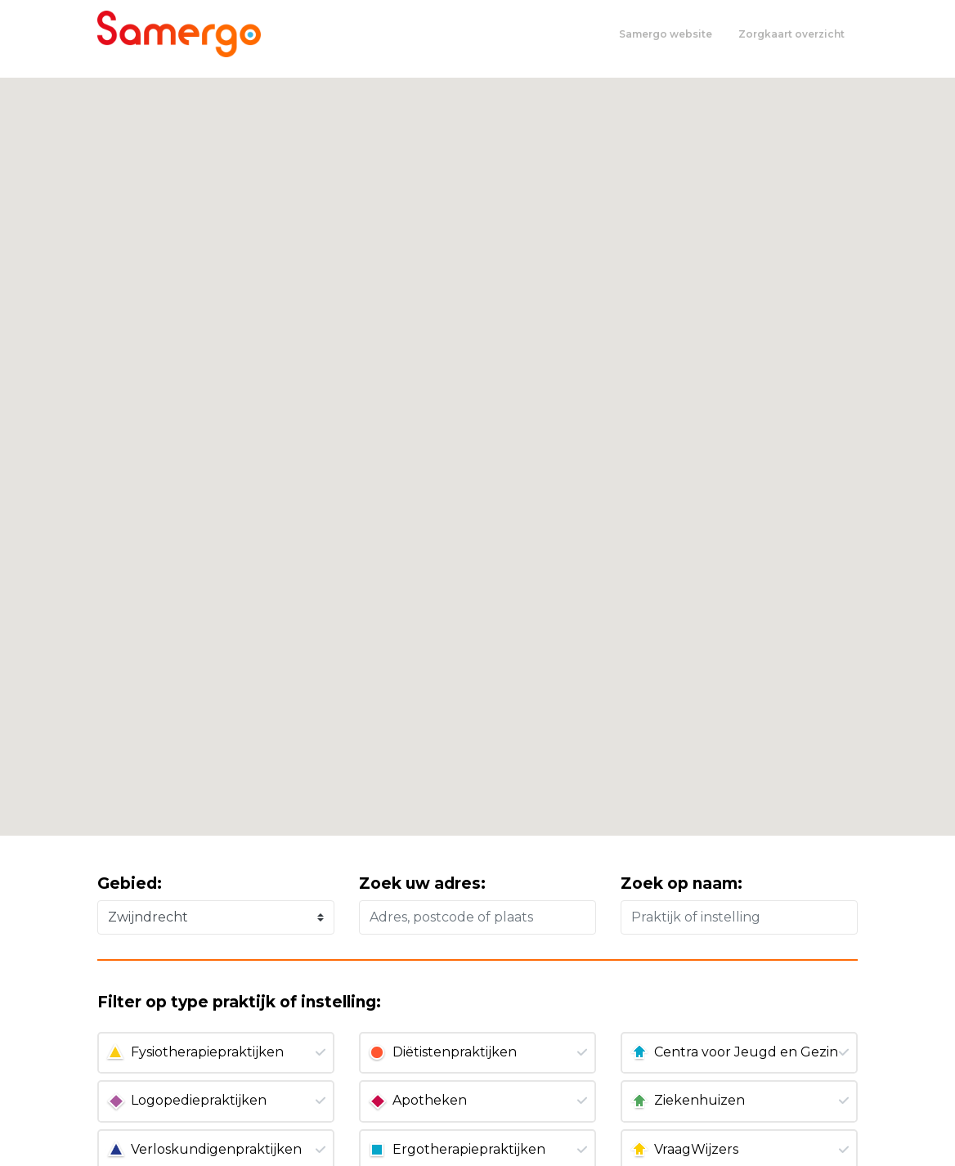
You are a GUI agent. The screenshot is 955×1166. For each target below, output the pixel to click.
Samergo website (665, 34)
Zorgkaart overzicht (791, 34)
